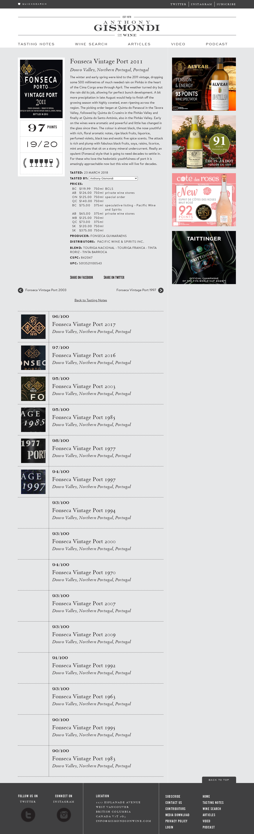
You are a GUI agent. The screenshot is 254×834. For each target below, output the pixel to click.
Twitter (179, 4)
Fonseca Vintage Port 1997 (136, 290)
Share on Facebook (81, 277)
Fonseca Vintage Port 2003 (45, 290)
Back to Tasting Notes (91, 300)
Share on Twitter (114, 277)
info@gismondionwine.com (123, 821)
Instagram (201, 4)
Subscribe (226, 4)
